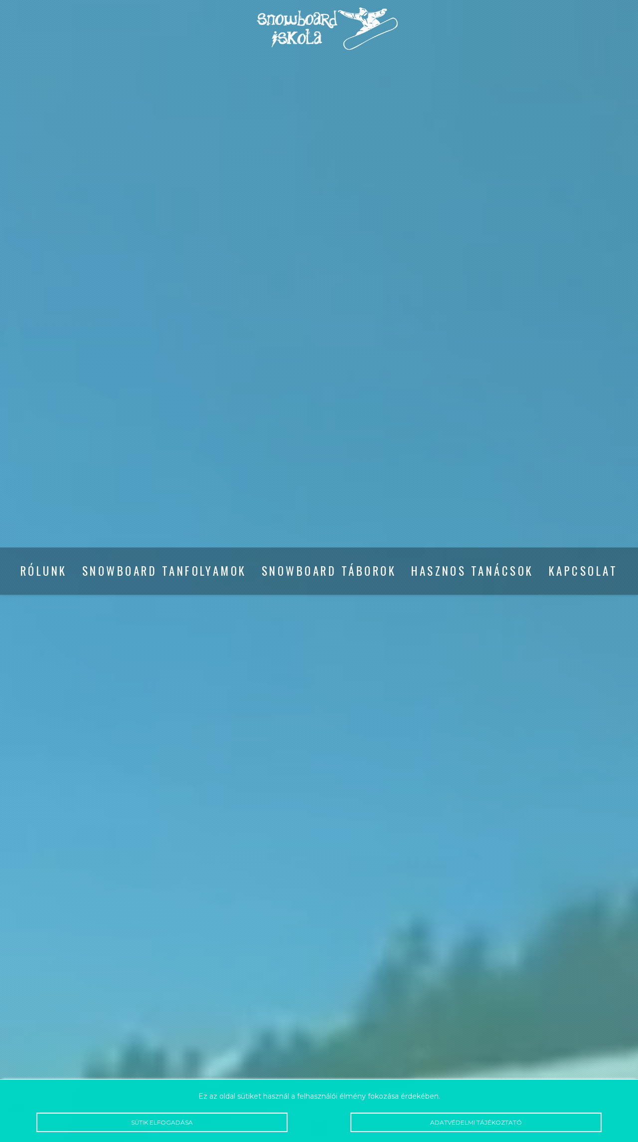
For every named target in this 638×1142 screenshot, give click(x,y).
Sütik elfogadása (162, 1122)
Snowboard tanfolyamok (164, 571)
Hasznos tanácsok (472, 571)
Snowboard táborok (329, 571)
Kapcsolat (583, 571)
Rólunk (43, 571)
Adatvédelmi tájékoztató (476, 1122)
